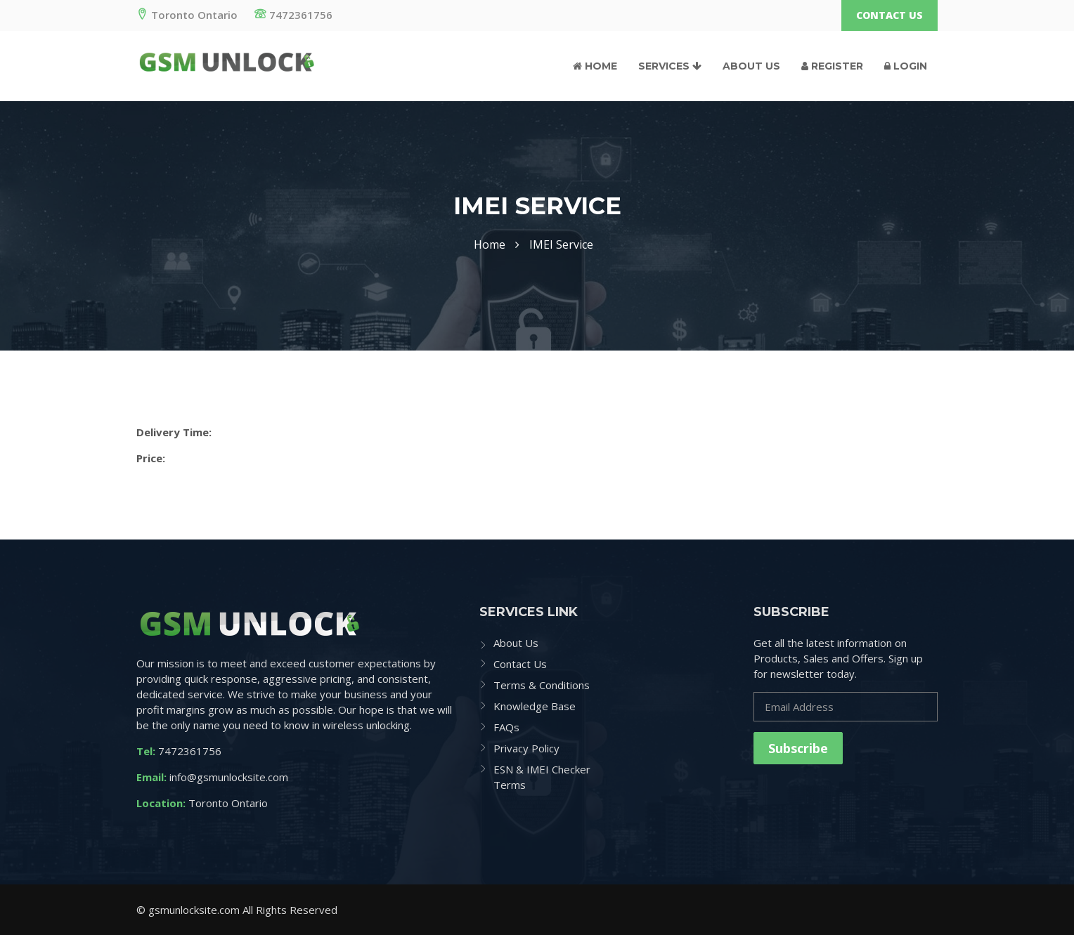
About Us (751, 66)
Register (832, 66)
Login (905, 66)
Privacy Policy (526, 748)
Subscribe (798, 748)
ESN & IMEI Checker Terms (541, 777)
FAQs (506, 727)
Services (669, 66)
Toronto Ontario (187, 15)
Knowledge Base (534, 706)
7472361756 (293, 15)
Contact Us (889, 15)
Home (595, 66)
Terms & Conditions (541, 685)
